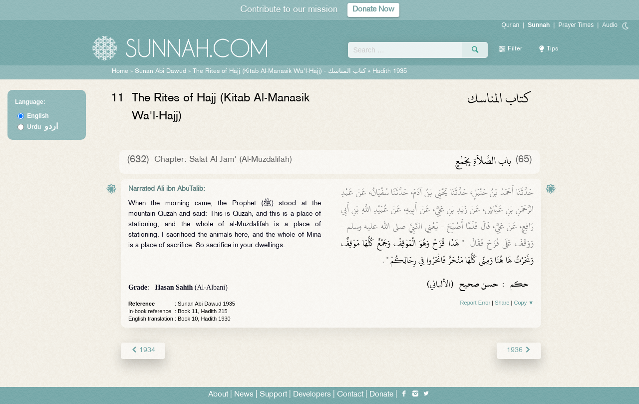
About (218, 395)
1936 (519, 350)
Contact (350, 395)
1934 (143, 350)
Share (502, 303)
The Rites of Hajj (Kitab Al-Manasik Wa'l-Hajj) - (280, 71)
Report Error (475, 303)
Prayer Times (576, 24)
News (244, 395)
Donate (381, 395)
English (37, 115)
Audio (610, 24)
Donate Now (373, 9)
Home (120, 71)
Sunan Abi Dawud (160, 71)
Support (273, 395)
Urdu (42, 126)
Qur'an (511, 24)
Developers (312, 395)
